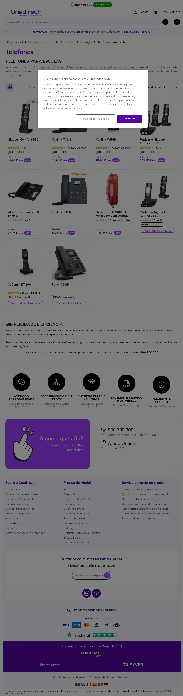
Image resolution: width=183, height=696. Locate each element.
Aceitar (130, 118)
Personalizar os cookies (95, 118)
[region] (93, 99)
